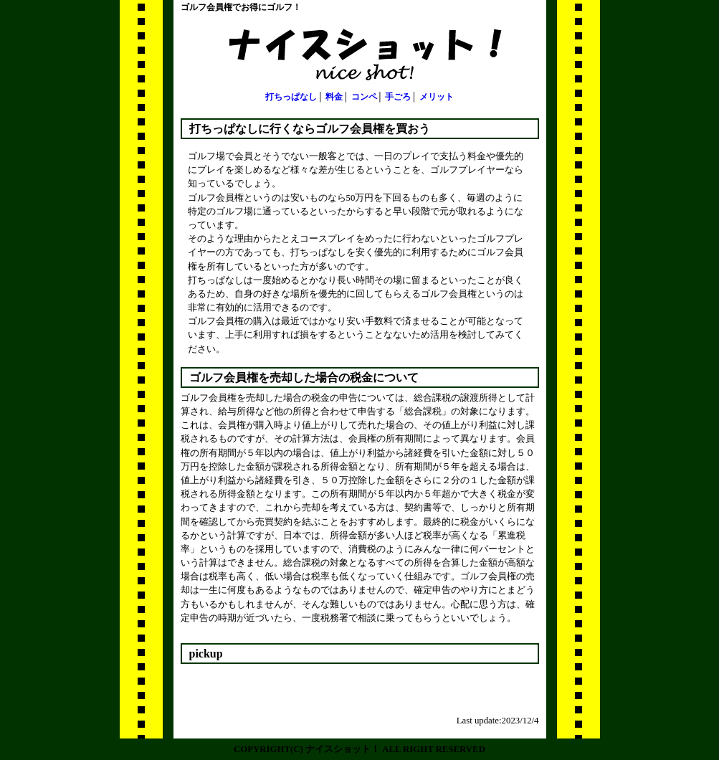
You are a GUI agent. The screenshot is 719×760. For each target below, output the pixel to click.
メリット (436, 97)
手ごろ (398, 97)
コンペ (364, 97)
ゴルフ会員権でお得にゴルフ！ (241, 7)
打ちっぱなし (291, 97)
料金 (334, 97)
